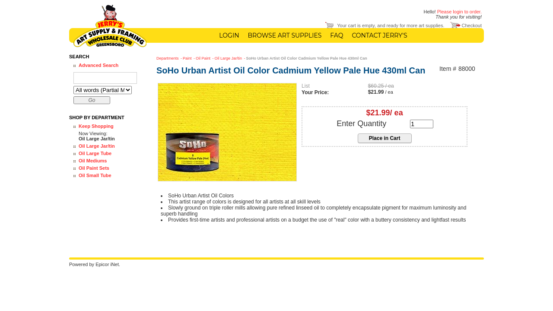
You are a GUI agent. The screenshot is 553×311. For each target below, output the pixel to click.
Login (229, 35)
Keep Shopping (96, 126)
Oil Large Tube (95, 153)
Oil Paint (204, 58)
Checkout (472, 25)
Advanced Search (98, 65)
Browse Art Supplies (285, 35)
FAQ (336, 35)
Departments (168, 58)
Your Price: (315, 92)
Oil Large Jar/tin (97, 146)
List (306, 86)
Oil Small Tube (95, 175)
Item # (447, 69)
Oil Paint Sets (94, 168)
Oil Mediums (93, 160)
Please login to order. (459, 11)
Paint (188, 58)
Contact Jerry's (379, 35)
